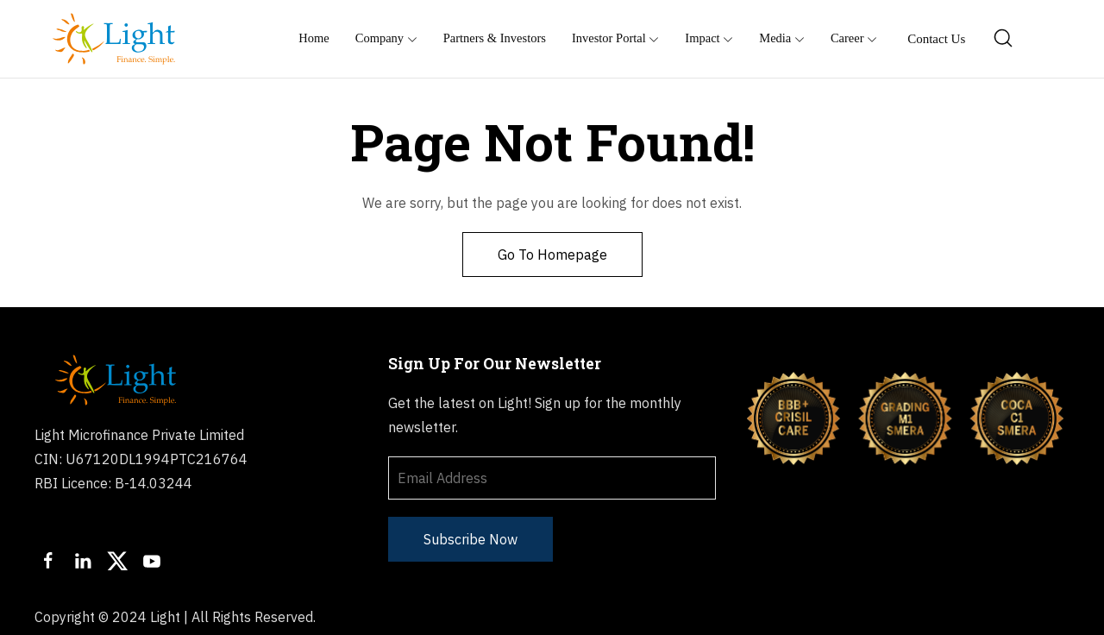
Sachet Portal (918, 617)
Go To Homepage (552, 254)
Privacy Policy (725, 617)
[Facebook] (48, 561)
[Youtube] (152, 561)
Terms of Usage (612, 617)
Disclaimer (822, 617)
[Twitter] (117, 561)
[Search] (1004, 39)
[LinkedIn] (83, 561)
